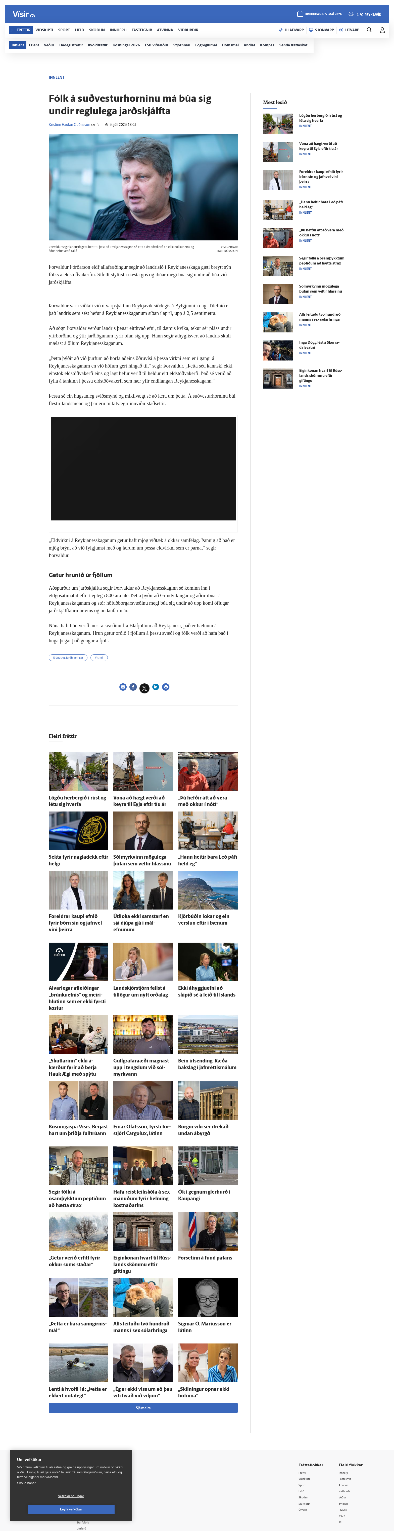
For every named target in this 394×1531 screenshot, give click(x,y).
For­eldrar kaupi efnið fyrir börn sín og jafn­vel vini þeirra (321, 177)
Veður (343, 1437)
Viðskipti (306, 1417)
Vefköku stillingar (41, 1509)
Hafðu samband (97, 1443)
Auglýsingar (94, 1436)
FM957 (344, 1450)
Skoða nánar (26, 1496)
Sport (303, 1424)
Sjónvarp (306, 1443)
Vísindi (110, 659)
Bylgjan (345, 1443)
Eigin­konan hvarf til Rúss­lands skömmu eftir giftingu (320, 376)
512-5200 (100, 1430)
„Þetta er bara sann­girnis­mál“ (73, 1268)
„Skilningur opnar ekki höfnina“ (204, 1330)
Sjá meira (143, 1346)
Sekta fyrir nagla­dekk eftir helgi (75, 855)
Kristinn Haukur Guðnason (69, 125)
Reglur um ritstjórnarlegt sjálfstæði (50, 1432)
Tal (341, 1463)
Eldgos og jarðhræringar (72, 659)
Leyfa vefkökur (101, 1509)
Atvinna (345, 1424)
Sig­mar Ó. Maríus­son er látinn (203, 1268)
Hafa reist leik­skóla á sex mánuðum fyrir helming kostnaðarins (134, 1156)
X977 (343, 1456)
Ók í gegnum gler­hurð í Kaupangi (206, 1151)
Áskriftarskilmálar (98, 1456)
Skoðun (305, 1437)
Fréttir (304, 1411)
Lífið (302, 1430)
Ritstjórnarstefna (98, 1449)
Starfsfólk (92, 1462)
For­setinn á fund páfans (198, 1212)
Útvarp (304, 1450)
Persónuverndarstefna (48, 1441)
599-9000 (46, 1460)
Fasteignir (346, 1417)
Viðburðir (346, 1430)
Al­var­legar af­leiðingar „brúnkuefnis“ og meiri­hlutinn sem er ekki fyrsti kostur (78, 978)
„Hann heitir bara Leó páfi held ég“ (207, 855)
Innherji (345, 1411)
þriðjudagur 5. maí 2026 (323, 15)
